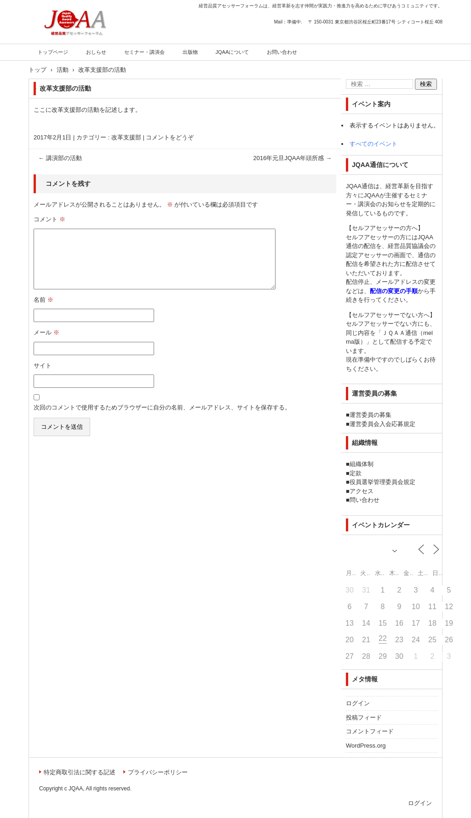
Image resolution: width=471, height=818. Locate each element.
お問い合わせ (282, 52)
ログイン (358, 703)
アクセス (361, 491)
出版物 (190, 52)
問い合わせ (364, 499)
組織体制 (361, 464)
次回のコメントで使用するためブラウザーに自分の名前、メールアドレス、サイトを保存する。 (162, 407)
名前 (43, 299)
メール (46, 332)
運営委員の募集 (370, 414)
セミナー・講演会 (144, 52)
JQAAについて (232, 52)
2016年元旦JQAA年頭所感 (292, 158)
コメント (49, 219)
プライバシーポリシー (158, 772)
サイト (43, 365)
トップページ (53, 52)
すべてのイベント (373, 143)
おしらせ (96, 52)
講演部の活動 (60, 158)
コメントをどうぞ (170, 137)
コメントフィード (370, 731)
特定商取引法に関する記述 (79, 772)
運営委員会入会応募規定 (382, 424)
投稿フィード (364, 717)
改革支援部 (126, 137)
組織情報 (365, 442)
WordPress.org (365, 745)
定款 (356, 473)
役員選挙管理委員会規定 (382, 481)
